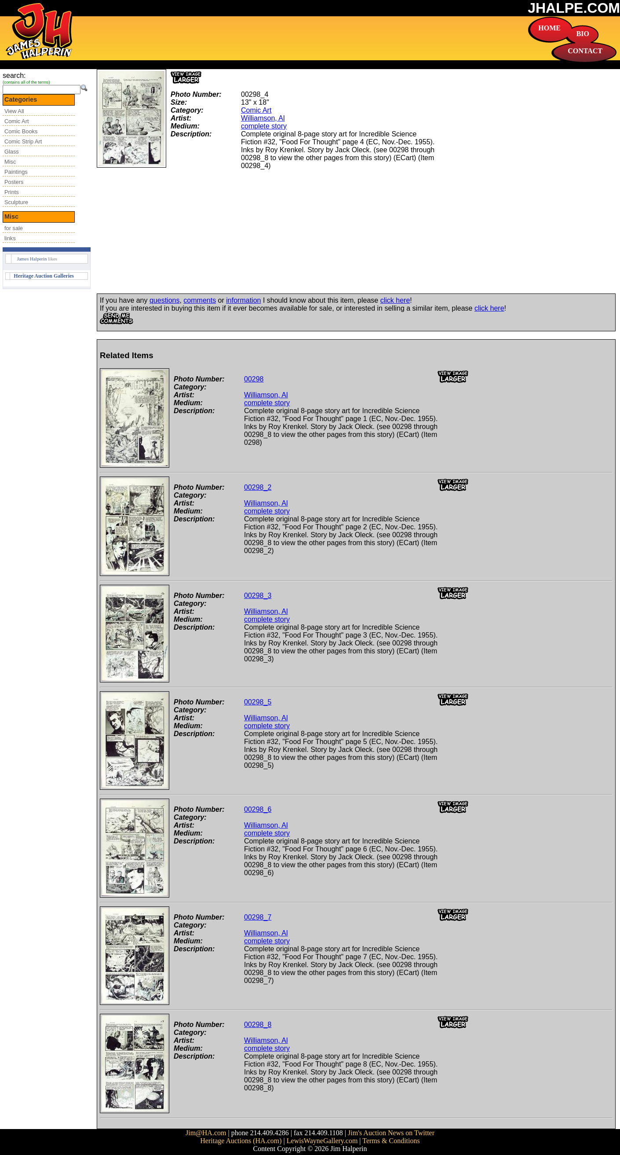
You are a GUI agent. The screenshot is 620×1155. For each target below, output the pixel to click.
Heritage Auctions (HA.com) (240, 1140)
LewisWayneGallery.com (322, 1140)
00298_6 (257, 809)
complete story (264, 126)
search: (14, 75)
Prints (11, 192)
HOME (549, 28)
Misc (10, 161)
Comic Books (20, 131)
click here (395, 300)
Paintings (16, 172)
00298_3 (257, 595)
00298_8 (257, 1024)
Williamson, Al (263, 118)
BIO (582, 33)
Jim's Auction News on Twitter (391, 1133)
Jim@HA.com (206, 1133)
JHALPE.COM (574, 8)
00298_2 (257, 487)
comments (199, 300)
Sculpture (16, 202)
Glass (11, 151)
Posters (13, 182)
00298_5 (257, 702)
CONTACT (585, 51)
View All (14, 111)
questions (165, 300)
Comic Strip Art (23, 141)
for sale (13, 228)
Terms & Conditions (390, 1140)
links (10, 238)
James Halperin (32, 258)
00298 (254, 379)
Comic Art (16, 121)
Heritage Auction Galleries (44, 276)
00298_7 (257, 917)
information (243, 300)
